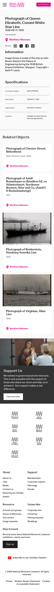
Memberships (34, 478)
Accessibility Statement (27, 584)
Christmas (32, 514)
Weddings (32, 521)
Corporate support (36, 482)
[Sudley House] (39, 441)
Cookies (46, 581)
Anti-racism (8, 518)
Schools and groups (12, 510)
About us (7, 478)
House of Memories (12, 514)
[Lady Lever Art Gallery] (15, 454)
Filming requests (35, 518)
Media (6, 485)
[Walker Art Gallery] (15, 441)
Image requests (10, 521)
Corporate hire (34, 510)
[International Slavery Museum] (15, 428)
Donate (30, 489)
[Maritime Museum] (39, 428)
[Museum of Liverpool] (15, 415)
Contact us (8, 489)
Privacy (9, 581)
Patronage (32, 485)
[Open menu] (5, 5)
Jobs (5, 482)
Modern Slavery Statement (27, 581)
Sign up (10, 544)
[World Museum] (39, 415)
